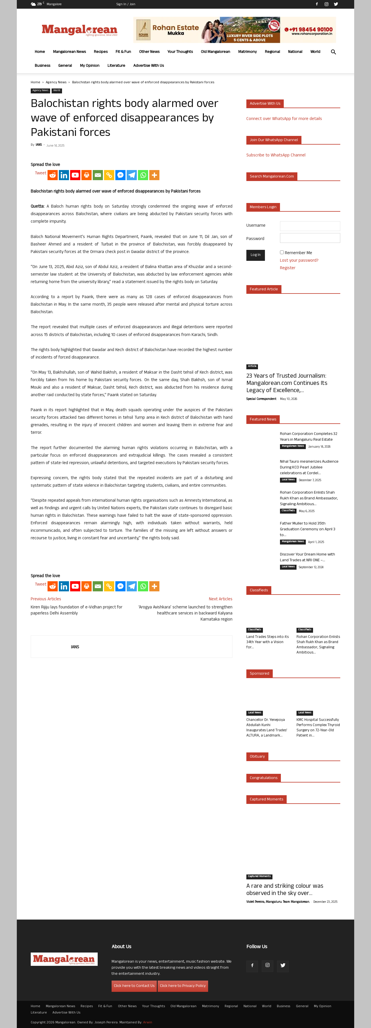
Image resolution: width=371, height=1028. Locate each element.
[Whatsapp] (143, 175)
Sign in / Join (126, 4)
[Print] (86, 175)
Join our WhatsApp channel (274, 140)
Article (252, 366)
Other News (149, 52)
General (65, 66)
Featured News (263, 419)
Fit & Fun (123, 52)
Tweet (40, 173)
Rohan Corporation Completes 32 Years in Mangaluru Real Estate (308, 437)
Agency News (56, 83)
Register (287, 268)
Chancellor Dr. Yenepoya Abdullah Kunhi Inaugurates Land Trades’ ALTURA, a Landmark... (266, 728)
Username (255, 226)
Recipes (101, 52)
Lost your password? (299, 261)
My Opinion (89, 66)
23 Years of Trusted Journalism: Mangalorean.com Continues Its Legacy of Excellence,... (286, 384)
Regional (272, 52)
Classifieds (288, 511)
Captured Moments (266, 799)
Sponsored (259, 674)
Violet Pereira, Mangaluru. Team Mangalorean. (278, 902)
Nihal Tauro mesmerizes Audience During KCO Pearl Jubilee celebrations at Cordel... (309, 468)
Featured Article (264, 289)
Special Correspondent (261, 399)
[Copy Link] (109, 175)
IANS (39, 145)
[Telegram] (132, 175)
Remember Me (298, 253)
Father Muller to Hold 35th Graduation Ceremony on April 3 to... (307, 530)
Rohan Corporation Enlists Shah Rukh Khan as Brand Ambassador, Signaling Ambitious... (309, 499)
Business (42, 66)
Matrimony (247, 52)
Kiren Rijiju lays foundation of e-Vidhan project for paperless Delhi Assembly (76, 611)
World (315, 52)
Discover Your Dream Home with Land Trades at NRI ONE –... (307, 557)
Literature (116, 66)
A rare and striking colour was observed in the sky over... (284, 890)
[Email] (98, 175)
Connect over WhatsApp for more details (284, 119)
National (295, 52)
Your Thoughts (180, 52)
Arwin (147, 1023)
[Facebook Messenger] (120, 175)
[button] (333, 53)
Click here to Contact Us (134, 986)
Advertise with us (265, 104)
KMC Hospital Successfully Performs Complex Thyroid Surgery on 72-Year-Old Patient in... (318, 728)
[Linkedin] (64, 175)
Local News (288, 480)
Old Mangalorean (215, 52)
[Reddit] (53, 175)
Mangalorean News (69, 52)
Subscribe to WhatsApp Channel (275, 155)
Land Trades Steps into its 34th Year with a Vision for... (267, 642)
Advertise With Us (148, 66)
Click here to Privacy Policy (183, 986)
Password (255, 239)
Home (40, 52)
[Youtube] (75, 175)
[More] (154, 175)
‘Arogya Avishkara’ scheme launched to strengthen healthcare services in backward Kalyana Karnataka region (185, 614)
